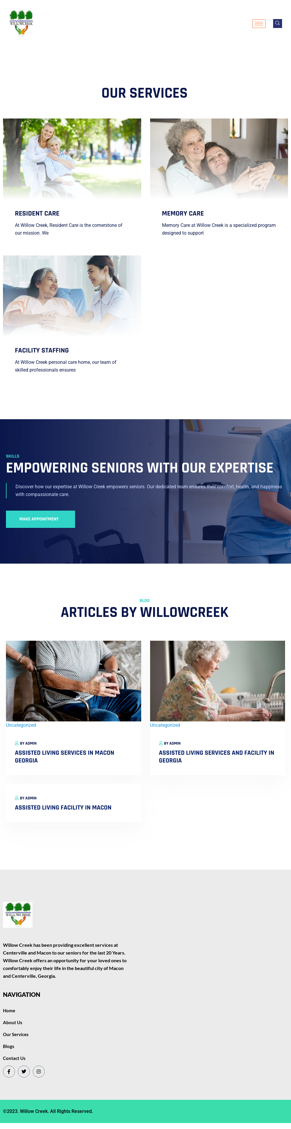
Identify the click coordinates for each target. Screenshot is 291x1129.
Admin (31, 743)
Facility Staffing (42, 350)
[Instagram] (39, 1071)
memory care (183, 213)
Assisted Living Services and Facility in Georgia (216, 757)
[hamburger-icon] (259, 23)
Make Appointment (39, 519)
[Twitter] (24, 1071)
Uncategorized (21, 725)
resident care (37, 213)
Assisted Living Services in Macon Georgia (64, 757)
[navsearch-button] (277, 23)
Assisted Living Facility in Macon (63, 808)
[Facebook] (9, 1071)
